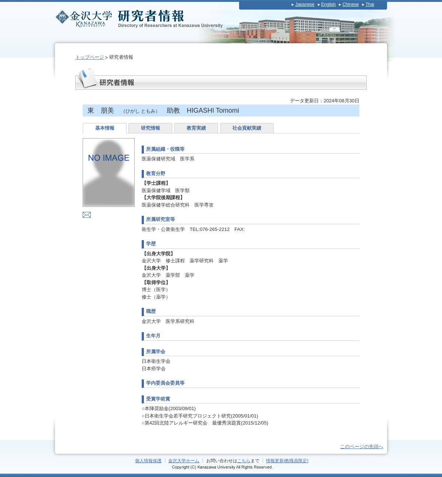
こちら (244, 460)
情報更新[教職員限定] (287, 460)
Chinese (350, 4)
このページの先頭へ (361, 446)
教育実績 (196, 128)
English (328, 4)
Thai (370, 4)
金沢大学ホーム (183, 460)
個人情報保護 (148, 460)
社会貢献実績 (246, 128)
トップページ (89, 57)
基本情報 (104, 128)
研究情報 (150, 128)
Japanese (304, 4)
